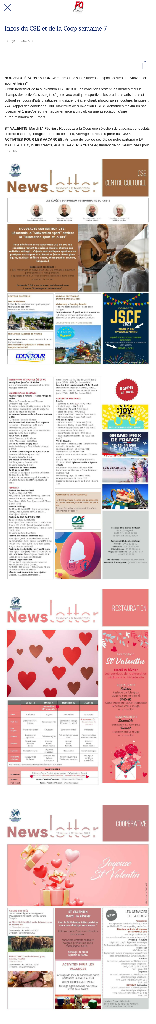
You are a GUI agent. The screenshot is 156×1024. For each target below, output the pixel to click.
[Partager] (144, 64)
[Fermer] (7, 7)
